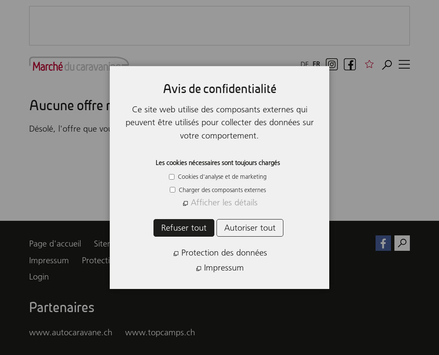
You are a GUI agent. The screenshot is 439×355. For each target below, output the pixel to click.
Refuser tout (184, 228)
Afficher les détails (224, 202)
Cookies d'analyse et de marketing (221, 177)
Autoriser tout (250, 228)
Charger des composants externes (221, 190)
